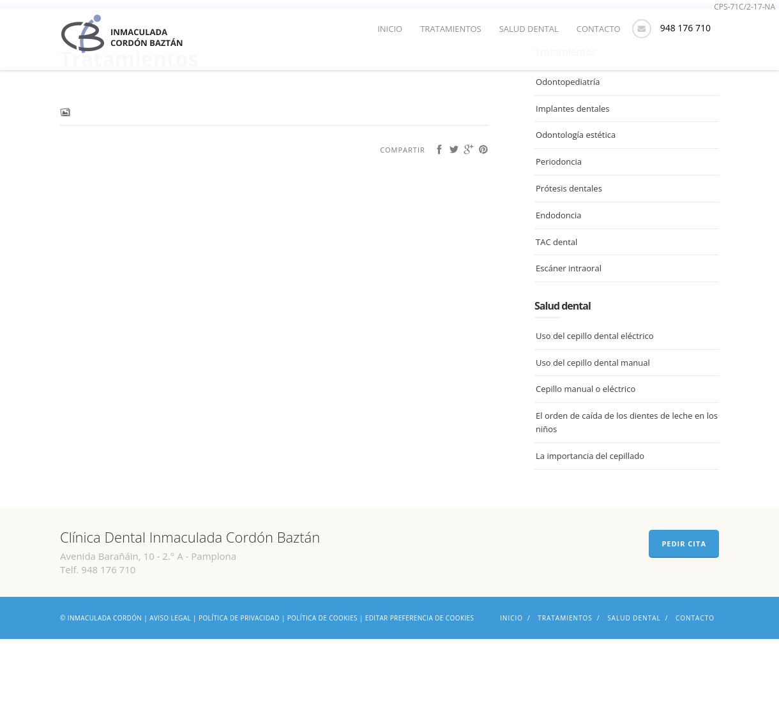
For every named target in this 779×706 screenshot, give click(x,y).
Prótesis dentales (569, 256)
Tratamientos (450, 28)
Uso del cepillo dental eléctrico (594, 403)
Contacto (599, 28)
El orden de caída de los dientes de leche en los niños (627, 489)
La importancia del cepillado (590, 523)
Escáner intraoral (568, 336)
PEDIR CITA (684, 610)
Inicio (389, 28)
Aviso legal (170, 684)
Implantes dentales (572, 175)
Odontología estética (576, 202)
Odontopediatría (568, 149)
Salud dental (529, 28)
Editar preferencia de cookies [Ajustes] (419, 684)
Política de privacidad (239, 684)
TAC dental (556, 309)
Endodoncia (558, 283)
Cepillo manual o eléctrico (585, 456)
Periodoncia (559, 229)
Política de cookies (322, 684)
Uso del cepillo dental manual (593, 429)
